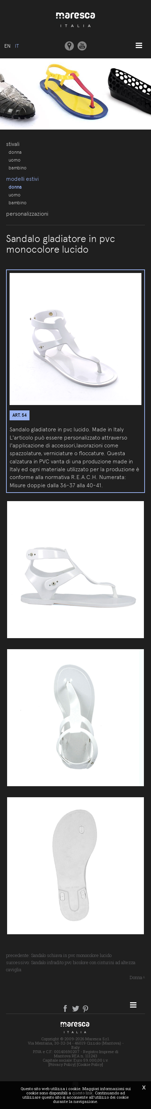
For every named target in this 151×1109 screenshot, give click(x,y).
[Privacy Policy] (62, 1064)
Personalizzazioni (27, 213)
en (7, 46)
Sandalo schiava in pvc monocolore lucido (71, 955)
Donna (15, 151)
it (17, 46)
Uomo (15, 159)
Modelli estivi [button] (22, 178)
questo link (82, 1092)
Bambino (18, 167)
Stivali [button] (13, 144)
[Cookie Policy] (90, 1064)
